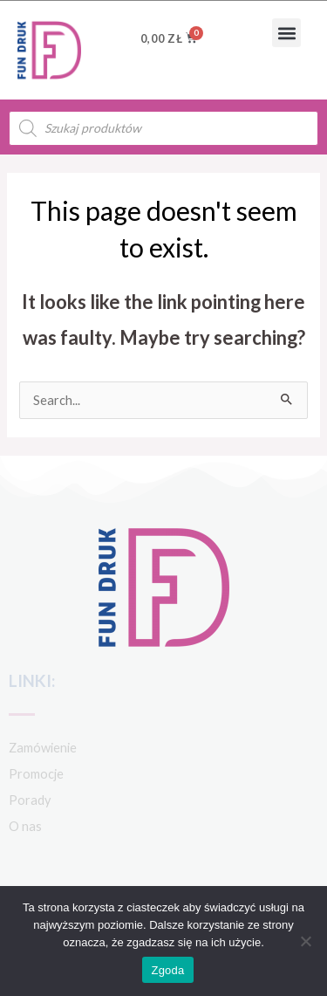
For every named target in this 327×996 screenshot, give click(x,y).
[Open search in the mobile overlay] (163, 128)
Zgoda (167, 970)
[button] (286, 32)
